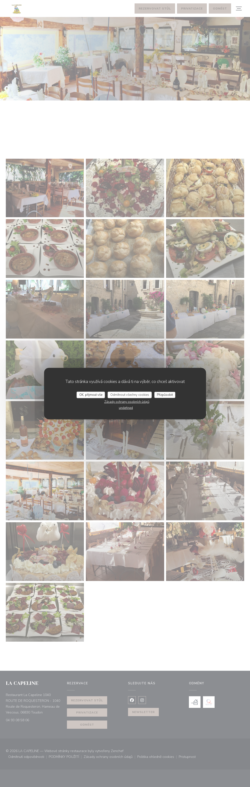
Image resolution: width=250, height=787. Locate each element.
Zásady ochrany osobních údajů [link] (126, 402)
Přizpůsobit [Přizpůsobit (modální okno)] (165, 394)
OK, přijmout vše (90, 394)
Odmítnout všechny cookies (129, 394)
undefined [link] (126, 408)
